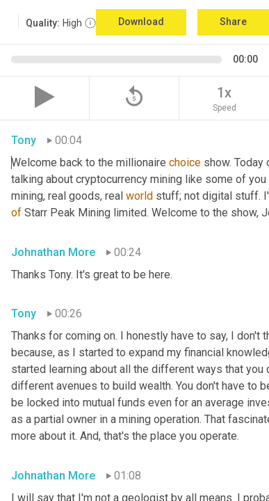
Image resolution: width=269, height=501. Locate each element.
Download (141, 21)
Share (233, 21)
